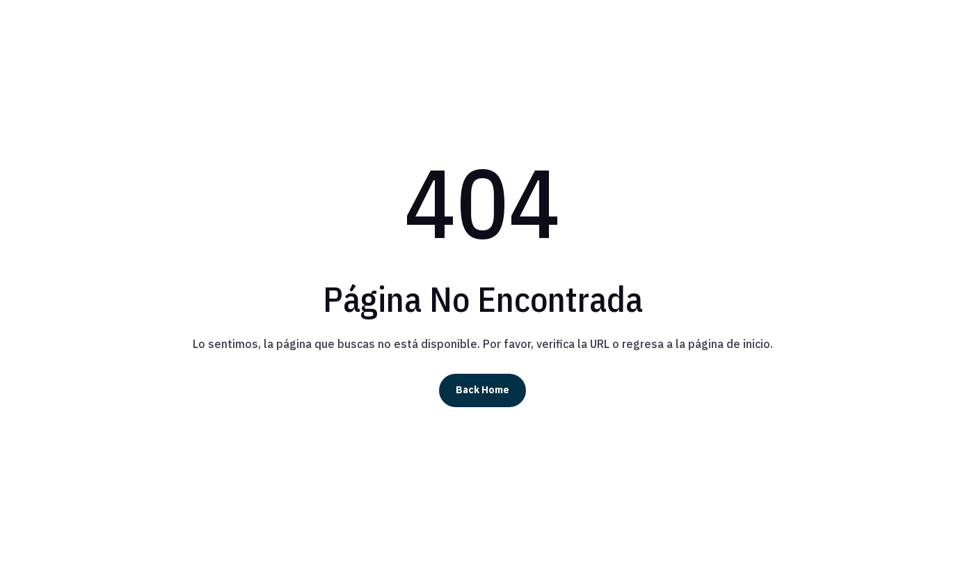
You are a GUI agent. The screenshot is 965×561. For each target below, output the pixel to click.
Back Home (482, 390)
